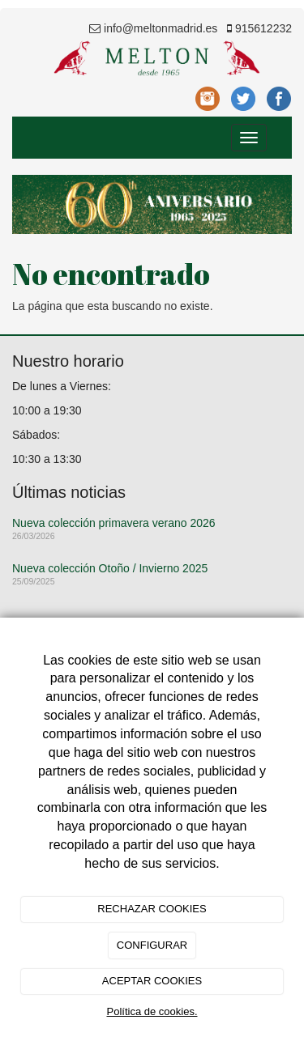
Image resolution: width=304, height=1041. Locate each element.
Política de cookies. (151, 1011)
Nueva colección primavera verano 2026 (114, 522)
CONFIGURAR (152, 945)
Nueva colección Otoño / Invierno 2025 (110, 568)
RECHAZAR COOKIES (151, 909)
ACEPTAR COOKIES (152, 981)
